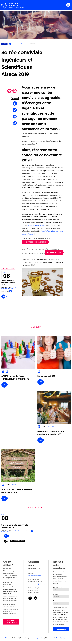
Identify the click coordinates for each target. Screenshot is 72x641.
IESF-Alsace (52, 426)
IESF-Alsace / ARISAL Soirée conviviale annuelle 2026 (50, 433)
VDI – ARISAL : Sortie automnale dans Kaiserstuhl (16, 491)
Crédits (7, 638)
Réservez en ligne (54, 252)
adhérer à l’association (37, 225)
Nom (54, 601)
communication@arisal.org (36, 584)
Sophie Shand (40, 638)
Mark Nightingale (61, 638)
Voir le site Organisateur (8, 287)
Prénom (55, 594)
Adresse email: (58, 587)
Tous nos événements (17, 540)
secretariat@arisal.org (35, 575)
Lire (3, 296)
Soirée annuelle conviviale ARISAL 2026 (8, 282)
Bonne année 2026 (46, 376)
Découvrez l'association (11, 621)
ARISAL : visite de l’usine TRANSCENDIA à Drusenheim (15, 377)
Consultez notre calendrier (34, 242)
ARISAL (21, 44)
